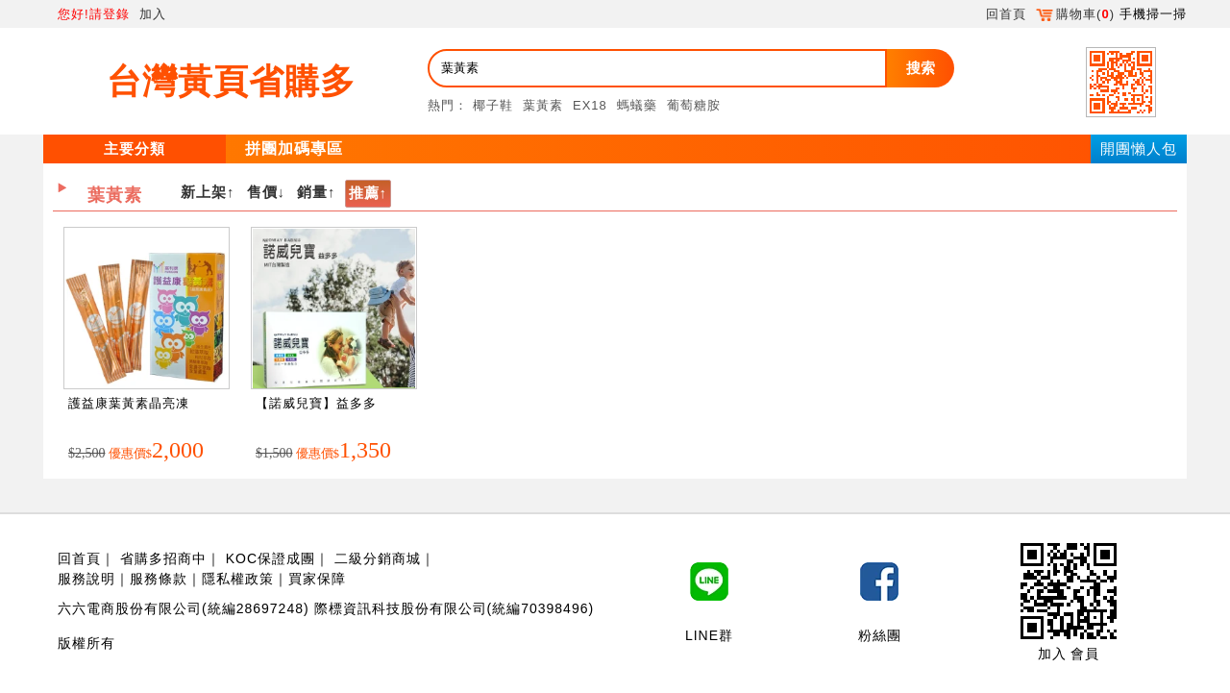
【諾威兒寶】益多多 (316, 403)
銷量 (312, 192)
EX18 (590, 105)
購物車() (1075, 14)
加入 (152, 14)
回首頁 (1006, 14)
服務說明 (86, 578)
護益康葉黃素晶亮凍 (128, 403)
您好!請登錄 (94, 14)
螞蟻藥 (637, 105)
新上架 (204, 192)
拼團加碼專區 (294, 148)
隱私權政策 (238, 578)
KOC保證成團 (270, 558)
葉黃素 (543, 105)
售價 (262, 192)
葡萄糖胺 (694, 105)
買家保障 (317, 578)
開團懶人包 (1138, 148)
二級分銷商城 (377, 558)
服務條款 (158, 578)
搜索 (920, 68)
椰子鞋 (493, 105)
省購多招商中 (163, 558)
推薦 (364, 193)
